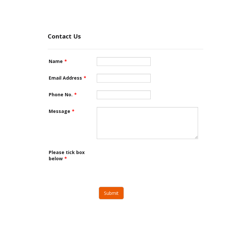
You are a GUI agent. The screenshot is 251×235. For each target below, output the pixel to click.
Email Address (67, 78)
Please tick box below (67, 155)
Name (58, 61)
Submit (111, 193)
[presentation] (146, 161)
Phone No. (63, 94)
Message (62, 111)
